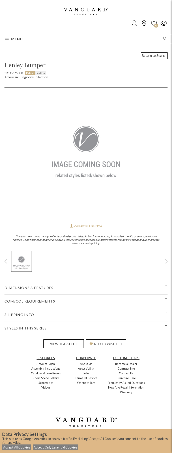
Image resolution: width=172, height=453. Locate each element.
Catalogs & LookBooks (46, 373)
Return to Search (154, 55)
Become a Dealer (126, 364)
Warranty (126, 392)
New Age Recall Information (126, 387)
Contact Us (126, 373)
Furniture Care (126, 378)
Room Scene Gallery (46, 378)
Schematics (46, 382)
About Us (86, 364)
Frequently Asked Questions (126, 382)
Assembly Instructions (45, 368)
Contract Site (126, 368)
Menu (14, 39)
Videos (45, 387)
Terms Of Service (86, 378)
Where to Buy (86, 382)
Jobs (86, 373)
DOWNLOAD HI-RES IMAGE (86, 225)
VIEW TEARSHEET (63, 344)
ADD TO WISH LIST (106, 344)
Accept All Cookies (16, 447)
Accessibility (86, 368)
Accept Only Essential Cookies (55, 447)
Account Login (46, 364)
